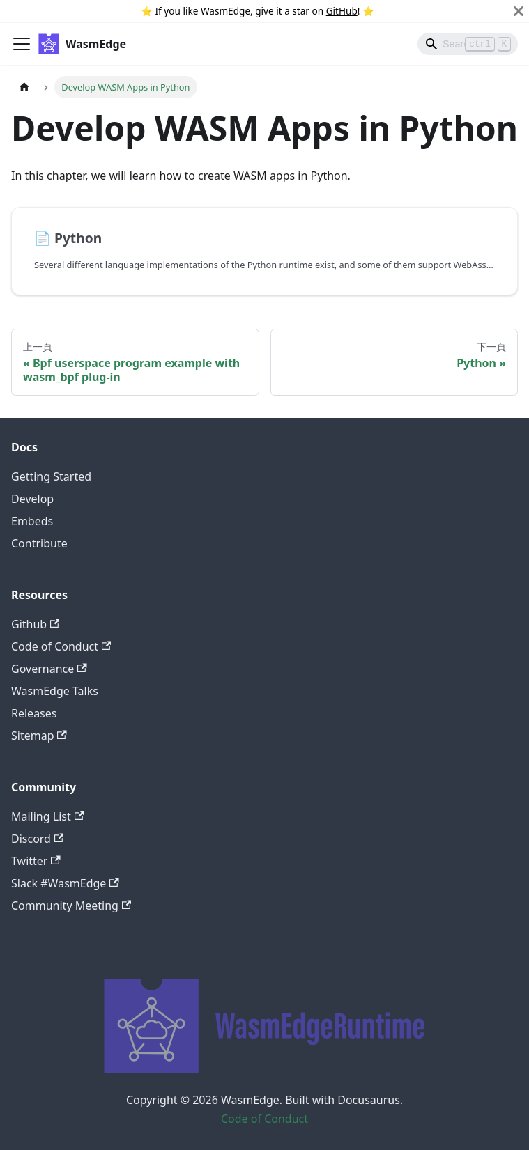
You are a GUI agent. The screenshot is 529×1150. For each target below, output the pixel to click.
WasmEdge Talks (54, 691)
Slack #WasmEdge (65, 883)
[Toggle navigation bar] (21, 43)
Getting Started (51, 476)
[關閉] (518, 11)
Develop (32, 498)
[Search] (467, 44)
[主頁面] (24, 87)
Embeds (32, 521)
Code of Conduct (61, 646)
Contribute (39, 543)
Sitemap (39, 735)
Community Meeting (71, 905)
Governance (49, 668)
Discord (37, 838)
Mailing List (47, 816)
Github (35, 624)
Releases (33, 713)
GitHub (342, 10)
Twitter (36, 861)
